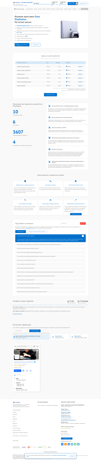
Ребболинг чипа (20, 74)
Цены (35, 9)
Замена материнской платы (23, 66)
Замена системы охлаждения (23, 70)
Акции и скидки (59, 9)
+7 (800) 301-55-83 (55, 2)
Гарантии (53, 9)
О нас (39, 9)
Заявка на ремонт (67, 9)
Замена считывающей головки (24, 81)
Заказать (81, 66)
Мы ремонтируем (19, 9)
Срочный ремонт (29, 9)
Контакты (74, 9)
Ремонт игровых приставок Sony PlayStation (48, 405)
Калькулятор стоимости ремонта (20, 432)
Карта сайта (15, 440)
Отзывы (44, 9)
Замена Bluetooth (21, 85)
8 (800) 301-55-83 (65, 413)
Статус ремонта (84, 8)
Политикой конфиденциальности (44, 332)
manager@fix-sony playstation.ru (68, 420)
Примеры (15, 414)
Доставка (48, 9)
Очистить (83, 223)
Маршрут (17, 370)
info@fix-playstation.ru (66, 416)
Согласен (72, 456)
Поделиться (62, 444)
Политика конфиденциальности (50, 451)
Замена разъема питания (23, 78)
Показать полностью (17, 313)
